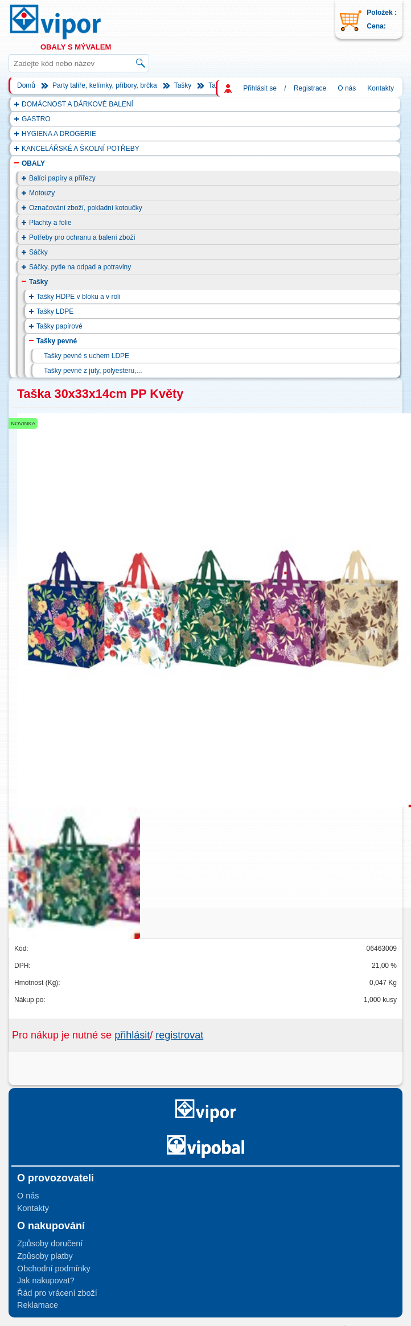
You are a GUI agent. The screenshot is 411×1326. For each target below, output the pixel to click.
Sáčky (38, 252)
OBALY (33, 163)
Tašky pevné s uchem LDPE (86, 356)
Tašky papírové (59, 326)
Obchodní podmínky (54, 1268)
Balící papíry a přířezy (62, 178)
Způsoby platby (45, 1256)
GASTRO (36, 119)
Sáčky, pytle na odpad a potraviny (80, 267)
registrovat (179, 1035)
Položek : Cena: (382, 19)
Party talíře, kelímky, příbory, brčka (104, 85)
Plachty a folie (50, 223)
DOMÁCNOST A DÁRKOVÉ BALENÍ (77, 104)
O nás (347, 88)
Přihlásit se (260, 88)
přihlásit (132, 1035)
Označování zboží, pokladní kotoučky (85, 208)
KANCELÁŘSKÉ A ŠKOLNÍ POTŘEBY (80, 149)
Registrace (310, 88)
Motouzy (42, 193)
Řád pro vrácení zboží (57, 1293)
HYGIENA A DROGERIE (59, 134)
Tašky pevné (56, 341)
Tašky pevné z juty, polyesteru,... (93, 371)
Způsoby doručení (50, 1243)
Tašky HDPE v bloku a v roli (78, 297)
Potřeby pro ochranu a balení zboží (82, 237)
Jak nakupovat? (46, 1280)
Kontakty (380, 88)
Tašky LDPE (54, 311)
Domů (26, 85)
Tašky (183, 85)
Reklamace (37, 1304)
